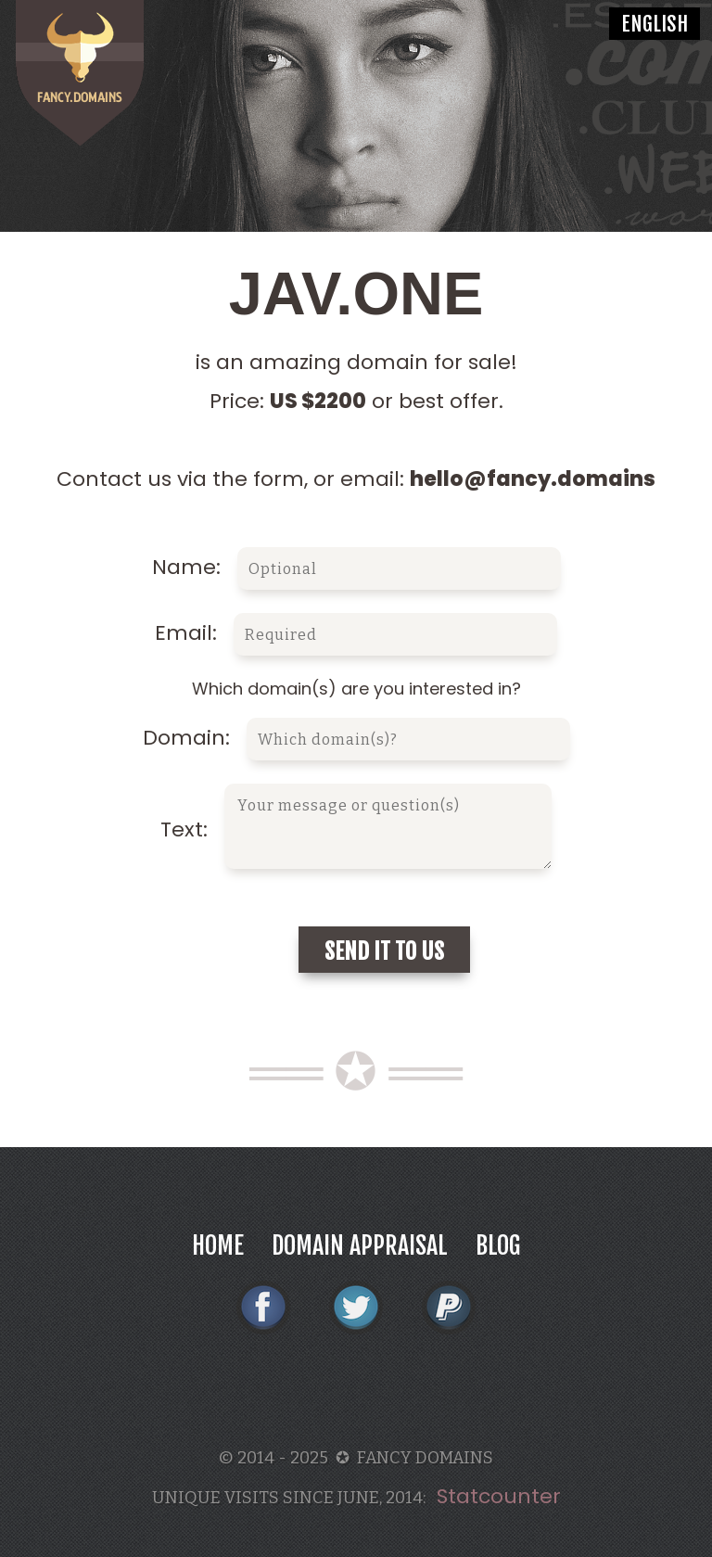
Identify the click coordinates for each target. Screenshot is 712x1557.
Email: (356, 633)
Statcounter (499, 1496)
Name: (356, 567)
